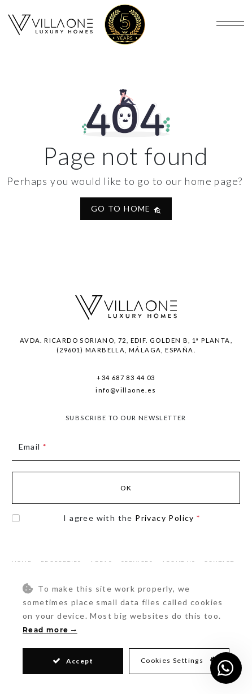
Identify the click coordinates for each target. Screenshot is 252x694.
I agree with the (131, 518)
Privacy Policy (164, 518)
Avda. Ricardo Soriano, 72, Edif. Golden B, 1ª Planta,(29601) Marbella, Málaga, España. (126, 345)
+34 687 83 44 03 (126, 377)
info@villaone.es (125, 390)
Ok (126, 488)
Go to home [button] (126, 208)
